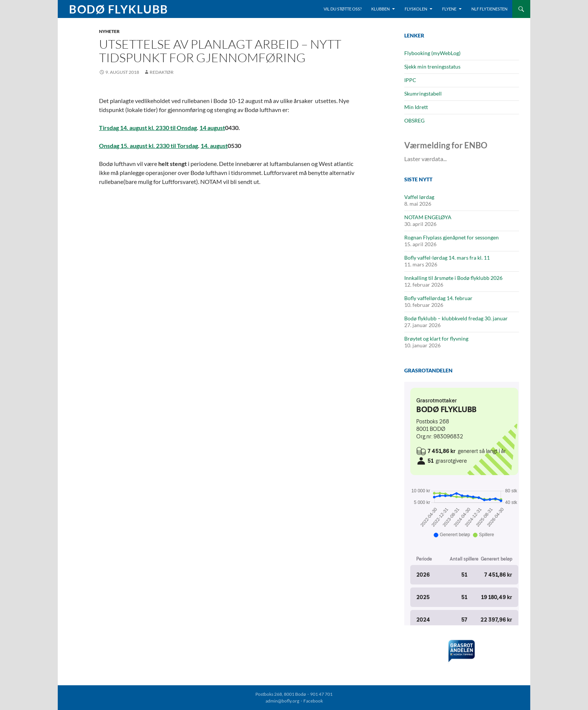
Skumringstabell (423, 93)
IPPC (410, 80)
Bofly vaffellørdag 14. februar (438, 298)
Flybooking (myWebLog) (432, 53)
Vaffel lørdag (419, 197)
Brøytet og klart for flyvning (436, 338)
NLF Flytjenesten (489, 8)
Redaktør (162, 72)
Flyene (449, 8)
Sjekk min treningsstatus (432, 66)
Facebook (313, 701)
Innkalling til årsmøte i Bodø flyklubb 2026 (453, 278)
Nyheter (109, 31)
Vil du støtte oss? (343, 8)
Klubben (380, 8)
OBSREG (414, 120)
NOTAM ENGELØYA (428, 217)
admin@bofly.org (282, 701)
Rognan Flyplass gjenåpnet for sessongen (451, 237)
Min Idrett (416, 107)
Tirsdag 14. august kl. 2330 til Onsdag (148, 127)
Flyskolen (416, 8)
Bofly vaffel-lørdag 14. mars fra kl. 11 (447, 257)
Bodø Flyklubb (118, 9)
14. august (214, 145)
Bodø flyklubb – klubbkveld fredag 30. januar (456, 318)
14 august (212, 127)
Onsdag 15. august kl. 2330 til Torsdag (148, 145)
